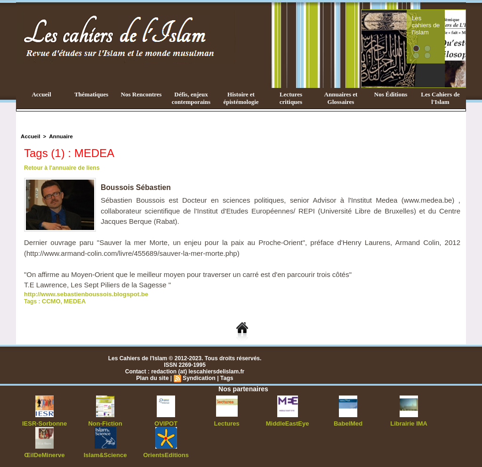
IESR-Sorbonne (44, 422)
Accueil (41, 94)
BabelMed (348, 422)
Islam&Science (105, 453)
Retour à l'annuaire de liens (60, 167)
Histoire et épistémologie (240, 98)
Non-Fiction (105, 422)
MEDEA (72, 300)
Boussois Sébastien (136, 187)
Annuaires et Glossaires (341, 98)
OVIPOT (166, 422)
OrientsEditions (166, 453)
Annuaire (59, 136)
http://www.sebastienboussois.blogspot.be (81, 293)
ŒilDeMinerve (44, 453)
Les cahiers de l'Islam (442, 20)
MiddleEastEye (287, 422)
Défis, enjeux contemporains (191, 98)
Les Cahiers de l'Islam (440, 98)
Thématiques (91, 94)
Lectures (227, 422)
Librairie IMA (409, 422)
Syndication (199, 376)
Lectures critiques (291, 98)
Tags (225, 376)
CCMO (50, 300)
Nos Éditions (390, 94)
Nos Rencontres (141, 94)
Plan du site (153, 376)
